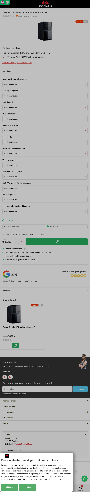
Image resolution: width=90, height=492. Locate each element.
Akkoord (9, 487)
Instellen (27, 487)
